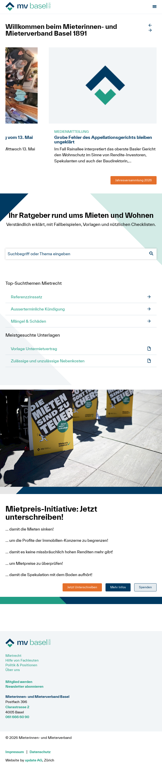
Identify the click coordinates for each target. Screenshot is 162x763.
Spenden (145, 587)
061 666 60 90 (17, 717)
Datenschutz (40, 752)
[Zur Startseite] (30, 7)
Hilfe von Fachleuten (22, 660)
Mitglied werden (18, 682)
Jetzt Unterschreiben (82, 587)
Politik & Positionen (21, 665)
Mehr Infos (118, 587)
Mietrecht (13, 655)
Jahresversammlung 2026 (133, 180)
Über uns (12, 670)
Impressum (14, 752)
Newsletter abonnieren (24, 686)
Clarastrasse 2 (17, 707)
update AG (33, 760)
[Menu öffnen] (155, 7)
